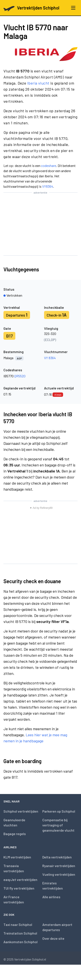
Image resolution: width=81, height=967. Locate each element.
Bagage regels (14, 834)
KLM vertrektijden (17, 857)
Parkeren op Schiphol (58, 811)
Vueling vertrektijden (58, 874)
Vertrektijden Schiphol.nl (30, 959)
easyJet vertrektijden (20, 879)
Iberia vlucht (38, 83)
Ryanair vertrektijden (58, 866)
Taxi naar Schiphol (17, 924)
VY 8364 (50, 358)
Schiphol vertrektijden (20, 811)
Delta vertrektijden (57, 857)
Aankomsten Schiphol (20, 942)
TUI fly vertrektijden (18, 888)
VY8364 (47, 186)
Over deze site (53, 938)
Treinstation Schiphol (20, 933)
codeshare (48, 165)
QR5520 (19, 376)
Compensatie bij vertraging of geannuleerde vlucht (58, 825)
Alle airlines (51, 897)
